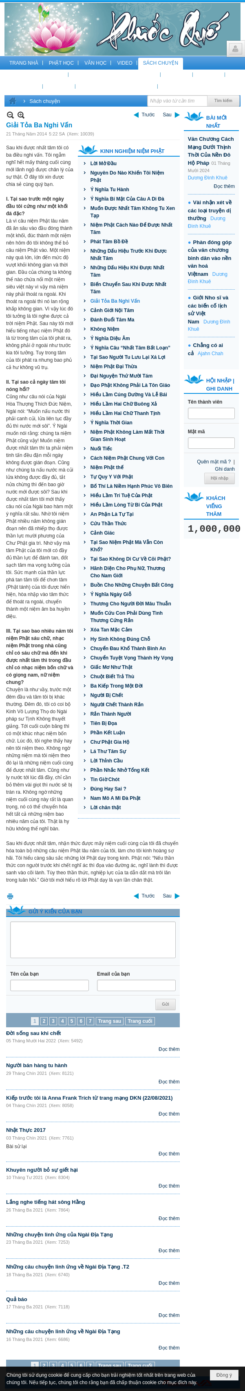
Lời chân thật (105, 807)
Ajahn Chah (210, 353)
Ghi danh (225, 469)
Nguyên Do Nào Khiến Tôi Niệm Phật (127, 176)
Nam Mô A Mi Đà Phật (115, 798)
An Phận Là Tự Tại (112, 514)
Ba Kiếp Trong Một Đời (116, 686)
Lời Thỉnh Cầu (106, 761)
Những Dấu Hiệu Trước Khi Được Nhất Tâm (128, 254)
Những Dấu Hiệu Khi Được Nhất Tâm (127, 271)
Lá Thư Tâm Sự (108, 751)
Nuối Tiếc (101, 449)
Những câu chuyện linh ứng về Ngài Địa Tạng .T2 (67, 1267)
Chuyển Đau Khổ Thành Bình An (128, 648)
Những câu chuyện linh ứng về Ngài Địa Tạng (63, 1331)
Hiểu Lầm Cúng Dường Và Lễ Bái (128, 394)
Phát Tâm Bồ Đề (109, 242)
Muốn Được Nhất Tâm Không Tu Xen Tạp (132, 211)
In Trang (10, 896)
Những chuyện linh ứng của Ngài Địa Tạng (59, 1235)
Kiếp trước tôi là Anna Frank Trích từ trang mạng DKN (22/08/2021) (89, 1098)
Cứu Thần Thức (108, 523)
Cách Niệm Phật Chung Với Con (127, 458)
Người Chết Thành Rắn (116, 705)
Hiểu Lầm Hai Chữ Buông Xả (123, 404)
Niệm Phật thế (107, 467)
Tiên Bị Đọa (103, 723)
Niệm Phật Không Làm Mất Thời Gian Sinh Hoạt (127, 435)
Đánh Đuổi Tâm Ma (112, 320)
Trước (148, 115)
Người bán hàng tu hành (36, 1065)
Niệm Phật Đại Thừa (113, 366)
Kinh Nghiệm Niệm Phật (132, 151)
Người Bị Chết (106, 695)
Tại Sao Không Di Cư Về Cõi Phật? (130, 559)
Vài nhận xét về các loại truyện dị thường (210, 210)
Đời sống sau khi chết (33, 1033)
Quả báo (16, 1299)
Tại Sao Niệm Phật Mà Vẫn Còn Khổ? (126, 545)
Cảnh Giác (102, 533)
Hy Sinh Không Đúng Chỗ (120, 639)
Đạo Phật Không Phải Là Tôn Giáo (130, 385)
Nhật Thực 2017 (26, 1130)
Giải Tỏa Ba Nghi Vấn (115, 301)
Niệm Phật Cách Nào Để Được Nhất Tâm (131, 228)
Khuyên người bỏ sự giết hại (42, 1170)
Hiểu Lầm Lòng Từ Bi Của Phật (126, 505)
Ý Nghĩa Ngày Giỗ (110, 594)
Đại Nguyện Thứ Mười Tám (121, 376)
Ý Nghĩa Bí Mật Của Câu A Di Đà (127, 199)
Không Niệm (104, 329)
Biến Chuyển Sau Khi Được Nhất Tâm (128, 288)
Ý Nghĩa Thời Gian (111, 423)
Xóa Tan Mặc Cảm (111, 630)
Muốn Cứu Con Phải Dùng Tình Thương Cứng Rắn (126, 616)
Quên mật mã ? (214, 462)
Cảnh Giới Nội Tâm (112, 310)
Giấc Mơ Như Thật (111, 667)
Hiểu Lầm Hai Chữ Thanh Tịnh (125, 413)
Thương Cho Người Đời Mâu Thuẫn (130, 604)
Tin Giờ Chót (104, 779)
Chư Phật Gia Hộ (109, 742)
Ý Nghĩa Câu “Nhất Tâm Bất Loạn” (130, 348)
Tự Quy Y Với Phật (111, 477)
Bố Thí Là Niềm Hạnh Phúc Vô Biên (131, 486)
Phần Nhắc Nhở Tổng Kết (119, 770)
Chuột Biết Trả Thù (112, 676)
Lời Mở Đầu (103, 163)
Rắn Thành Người (110, 714)
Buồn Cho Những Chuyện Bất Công (132, 585)
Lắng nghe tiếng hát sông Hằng (45, 1202)
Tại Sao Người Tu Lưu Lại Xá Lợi (128, 357)
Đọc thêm (169, 1049)
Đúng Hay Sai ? (108, 789)
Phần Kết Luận (107, 733)
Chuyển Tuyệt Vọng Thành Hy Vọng (131, 658)
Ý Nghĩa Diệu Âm (110, 338)
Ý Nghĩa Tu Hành (109, 189)
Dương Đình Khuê (207, 178)
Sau (167, 115)
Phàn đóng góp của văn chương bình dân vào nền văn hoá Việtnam (210, 258)
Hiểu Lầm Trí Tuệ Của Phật (121, 495)
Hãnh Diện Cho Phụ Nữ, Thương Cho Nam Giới (127, 572)
